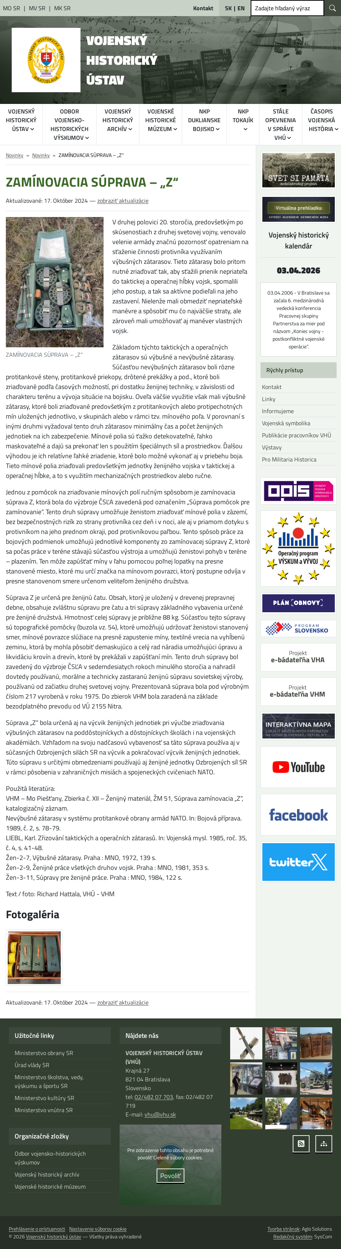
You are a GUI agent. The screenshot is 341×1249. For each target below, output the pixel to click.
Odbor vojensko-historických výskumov (50, 1158)
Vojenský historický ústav (53, 1236)
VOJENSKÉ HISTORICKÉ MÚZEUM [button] (161, 120)
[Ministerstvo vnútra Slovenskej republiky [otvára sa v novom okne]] (37, 8)
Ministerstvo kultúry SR (43, 1097)
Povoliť (170, 1176)
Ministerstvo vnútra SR (43, 1110)
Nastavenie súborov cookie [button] (98, 1229)
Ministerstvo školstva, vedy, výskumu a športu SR (49, 1081)
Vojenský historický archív (46, 1174)
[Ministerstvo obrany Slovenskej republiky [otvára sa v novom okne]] (12, 8)
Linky (268, 398)
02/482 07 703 (153, 1096)
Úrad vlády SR (32, 1065)
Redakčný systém (294, 1236)
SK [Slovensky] (228, 8)
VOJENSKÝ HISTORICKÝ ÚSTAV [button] (21, 120)
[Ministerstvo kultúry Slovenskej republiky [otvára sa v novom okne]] (61, 8)
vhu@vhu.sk (159, 1114)
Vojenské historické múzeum (50, 1186)
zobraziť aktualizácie (120, 200)
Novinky (14, 155)
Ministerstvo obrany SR (43, 1052)
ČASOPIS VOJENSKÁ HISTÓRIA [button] (322, 120)
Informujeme (278, 411)
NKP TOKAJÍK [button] (244, 115)
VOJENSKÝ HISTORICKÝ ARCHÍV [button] (119, 120)
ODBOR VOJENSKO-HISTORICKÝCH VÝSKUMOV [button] (70, 124)
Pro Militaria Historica (288, 459)
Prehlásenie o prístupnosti (37, 1229)
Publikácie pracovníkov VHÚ (296, 435)
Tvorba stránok (283, 1229)
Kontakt (271, 386)
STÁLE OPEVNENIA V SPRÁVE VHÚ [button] (281, 124)
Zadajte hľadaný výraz (282, 8)
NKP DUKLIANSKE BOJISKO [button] (205, 120)
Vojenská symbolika (286, 423)
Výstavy (271, 447)
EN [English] (241, 8)
